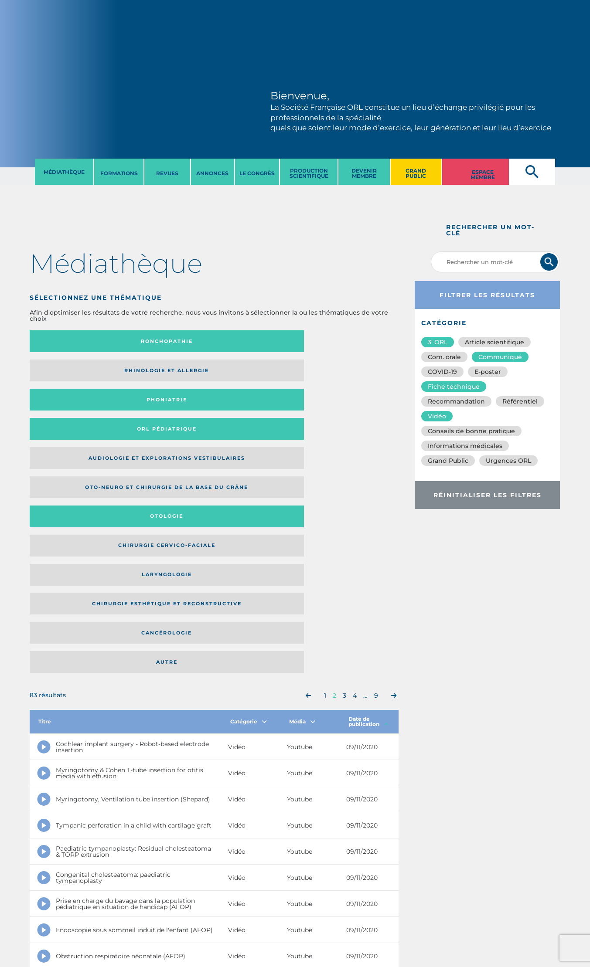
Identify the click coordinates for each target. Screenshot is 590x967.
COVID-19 (442, 372)
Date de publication (368, 471)
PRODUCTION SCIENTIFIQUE (309, 173)
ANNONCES (212, 173)
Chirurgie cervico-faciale (347, 373)
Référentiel (520, 401)
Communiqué (500, 357)
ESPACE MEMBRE (483, 174)
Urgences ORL (508, 461)
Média (302, 471)
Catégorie (248, 471)
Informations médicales (465, 446)
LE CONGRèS (257, 173)
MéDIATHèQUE (64, 172)
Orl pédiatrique (349, 341)
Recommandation (456, 401)
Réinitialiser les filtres (487, 495)
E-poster (487, 372)
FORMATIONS (119, 173)
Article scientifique (494, 342)
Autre (348, 408)
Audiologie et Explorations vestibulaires (61, 373)
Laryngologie (72, 408)
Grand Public (448, 461)
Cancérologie (256, 408)
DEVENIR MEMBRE (364, 173)
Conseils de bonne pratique (471, 431)
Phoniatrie (256, 341)
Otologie (256, 373)
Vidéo (437, 416)
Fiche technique (454, 386)
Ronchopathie (72, 341)
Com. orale (444, 357)
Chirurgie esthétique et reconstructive (157, 408)
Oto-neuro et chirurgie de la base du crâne (157, 373)
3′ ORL (437, 342)
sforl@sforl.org (153, 913)
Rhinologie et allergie (153, 341)
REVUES (167, 173)
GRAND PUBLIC (416, 173)
